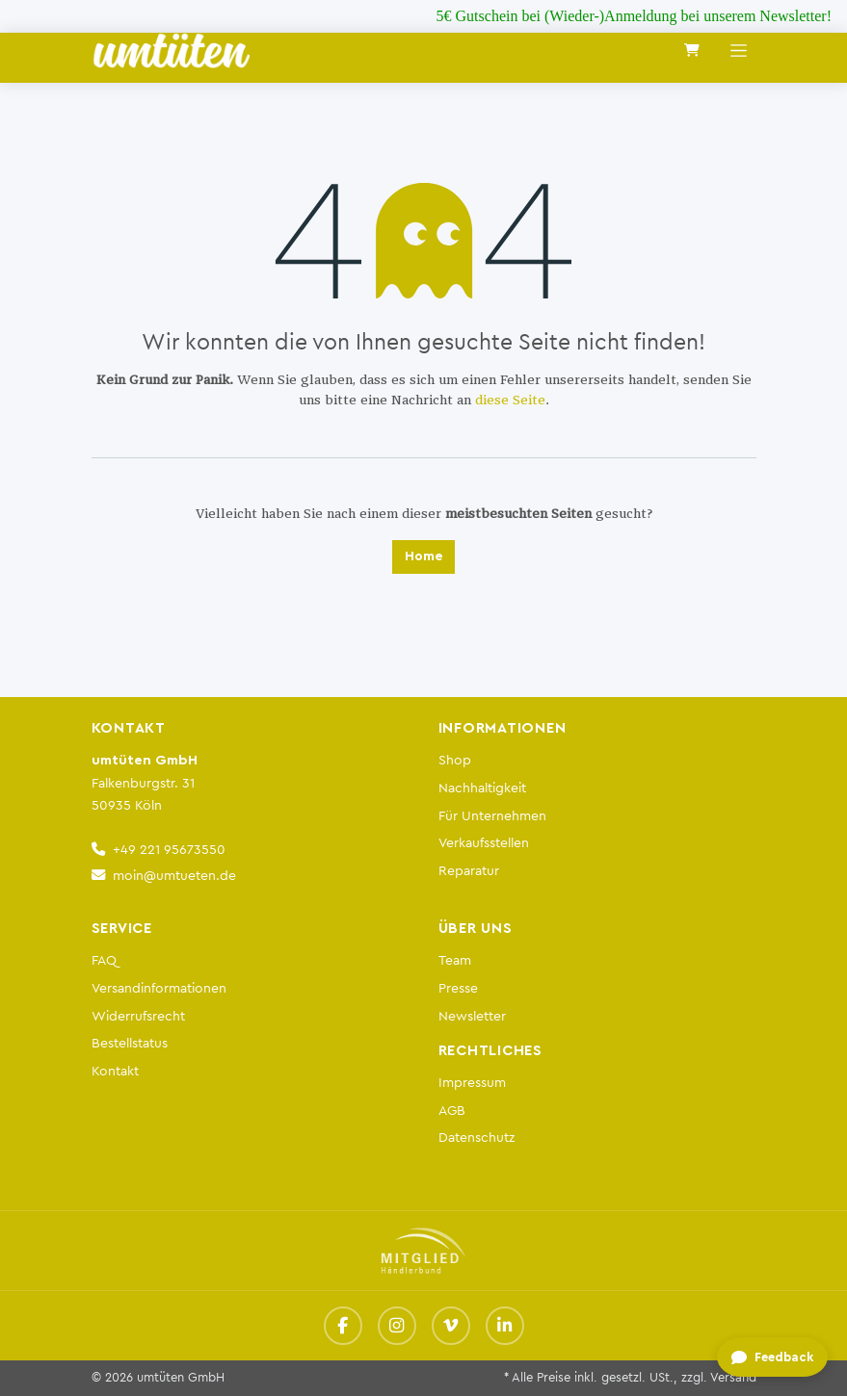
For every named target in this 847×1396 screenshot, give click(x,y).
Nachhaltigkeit (482, 788)
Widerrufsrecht (138, 1016)
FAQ (104, 960)
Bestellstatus (130, 1043)
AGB (451, 1110)
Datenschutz (476, 1137)
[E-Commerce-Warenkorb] (692, 50)
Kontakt (115, 1071)
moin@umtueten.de (174, 875)
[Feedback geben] (771, 1358)
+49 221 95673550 (169, 849)
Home (423, 556)
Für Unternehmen (492, 816)
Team (454, 960)
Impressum (472, 1082)
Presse (458, 988)
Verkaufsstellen (483, 843)
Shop (454, 760)
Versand (733, 1377)
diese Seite (510, 400)
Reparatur (468, 871)
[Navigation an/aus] (738, 50)
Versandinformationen (159, 988)
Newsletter (472, 1016)
